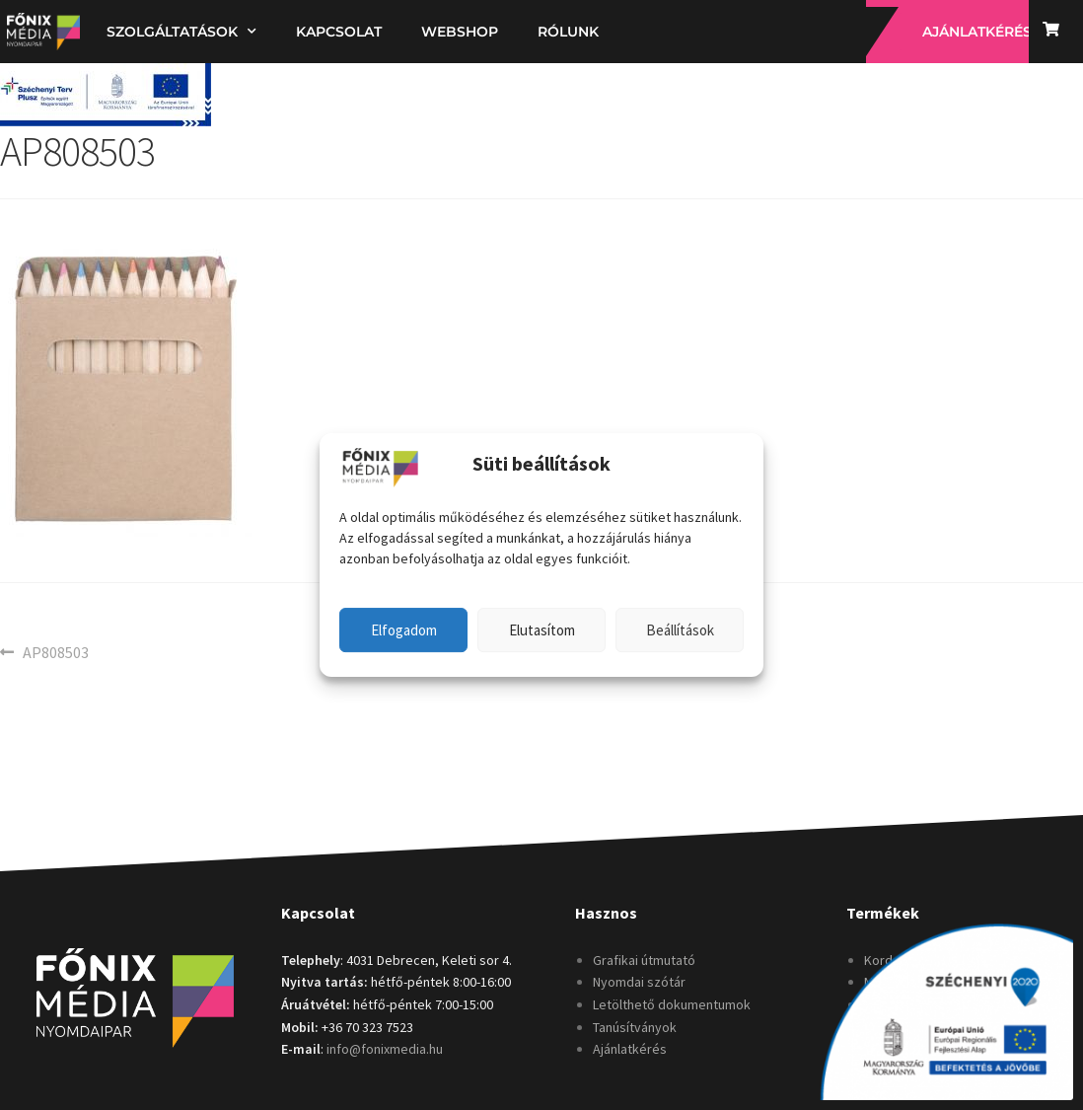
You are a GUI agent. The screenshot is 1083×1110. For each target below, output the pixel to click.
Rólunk (568, 31)
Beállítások (680, 630)
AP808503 (55, 651)
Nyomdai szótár (639, 982)
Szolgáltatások (181, 31)
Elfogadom (404, 630)
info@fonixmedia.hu (384, 1049)
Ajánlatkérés (630, 1049)
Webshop (459, 31)
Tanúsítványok (635, 1027)
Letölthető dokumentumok (672, 1004)
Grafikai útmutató (644, 960)
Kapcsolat (339, 31)
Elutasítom (542, 630)
